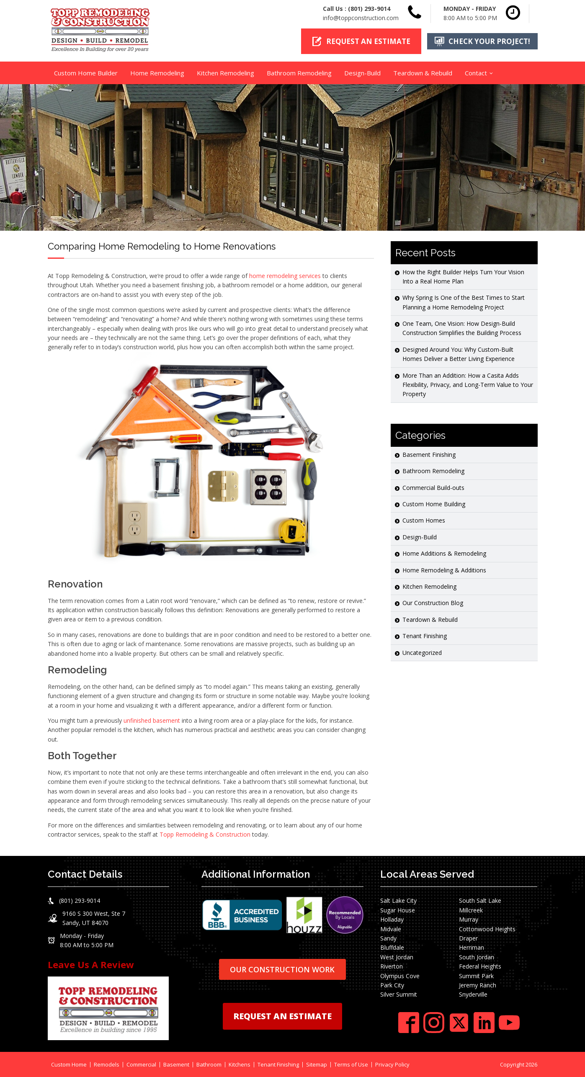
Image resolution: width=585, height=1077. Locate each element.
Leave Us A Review (91, 964)
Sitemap (316, 1064)
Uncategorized (422, 652)
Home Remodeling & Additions (444, 570)
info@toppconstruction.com (361, 18)
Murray (468, 919)
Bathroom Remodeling (299, 72)
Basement (176, 1064)
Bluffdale (392, 947)
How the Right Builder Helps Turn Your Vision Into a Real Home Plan (463, 276)
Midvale (390, 929)
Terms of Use (351, 1064)
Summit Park (476, 975)
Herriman (471, 947)
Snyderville (473, 994)
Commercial (141, 1064)
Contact (476, 72)
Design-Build (362, 72)
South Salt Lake (480, 900)
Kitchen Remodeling (225, 72)
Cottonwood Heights (487, 929)
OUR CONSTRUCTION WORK (282, 969)
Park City (392, 985)
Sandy (388, 938)
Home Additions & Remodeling (444, 553)
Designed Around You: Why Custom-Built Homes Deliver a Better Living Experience (458, 353)
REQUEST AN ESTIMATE (282, 1016)
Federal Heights (480, 966)
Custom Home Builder (86, 72)
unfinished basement (152, 720)
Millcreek (471, 910)
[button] (360, 41)
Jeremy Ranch (477, 985)
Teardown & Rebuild (422, 72)
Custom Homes (423, 520)
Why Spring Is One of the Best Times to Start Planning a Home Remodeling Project (463, 302)
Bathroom (209, 1064)
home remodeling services (285, 275)
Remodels (106, 1064)
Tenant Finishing (424, 636)
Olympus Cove (400, 975)
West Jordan (396, 957)
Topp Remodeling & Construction (205, 834)
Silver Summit (398, 994)
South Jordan (476, 957)
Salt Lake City (398, 900)
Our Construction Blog (432, 603)
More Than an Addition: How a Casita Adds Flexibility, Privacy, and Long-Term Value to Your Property (467, 384)
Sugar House (397, 910)
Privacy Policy (392, 1064)
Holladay (392, 919)
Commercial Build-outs (433, 487)
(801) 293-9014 (369, 9)
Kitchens (239, 1064)
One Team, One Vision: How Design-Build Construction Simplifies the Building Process (461, 328)
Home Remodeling (157, 72)
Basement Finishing (429, 454)
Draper (468, 938)
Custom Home (69, 1064)
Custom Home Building (433, 504)
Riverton (391, 966)
